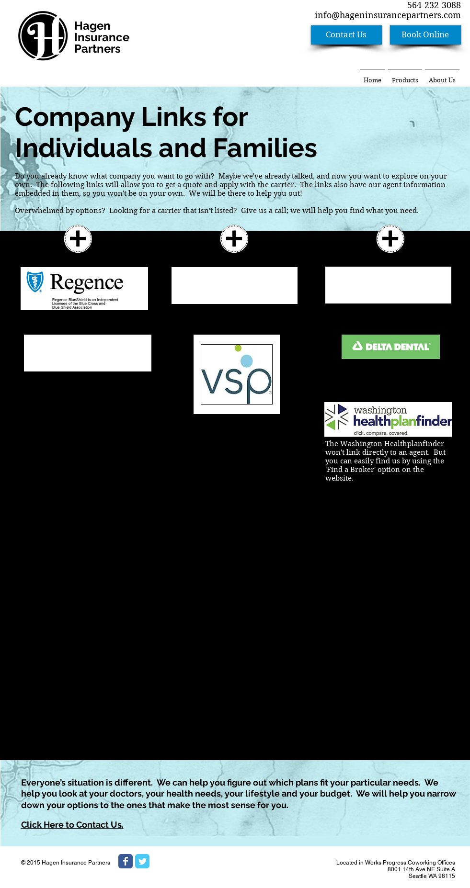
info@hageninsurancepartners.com (388, 15)
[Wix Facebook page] (125, 861)
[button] (405, 76)
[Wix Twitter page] (142, 861)
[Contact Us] (346, 35)
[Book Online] (425, 35)
